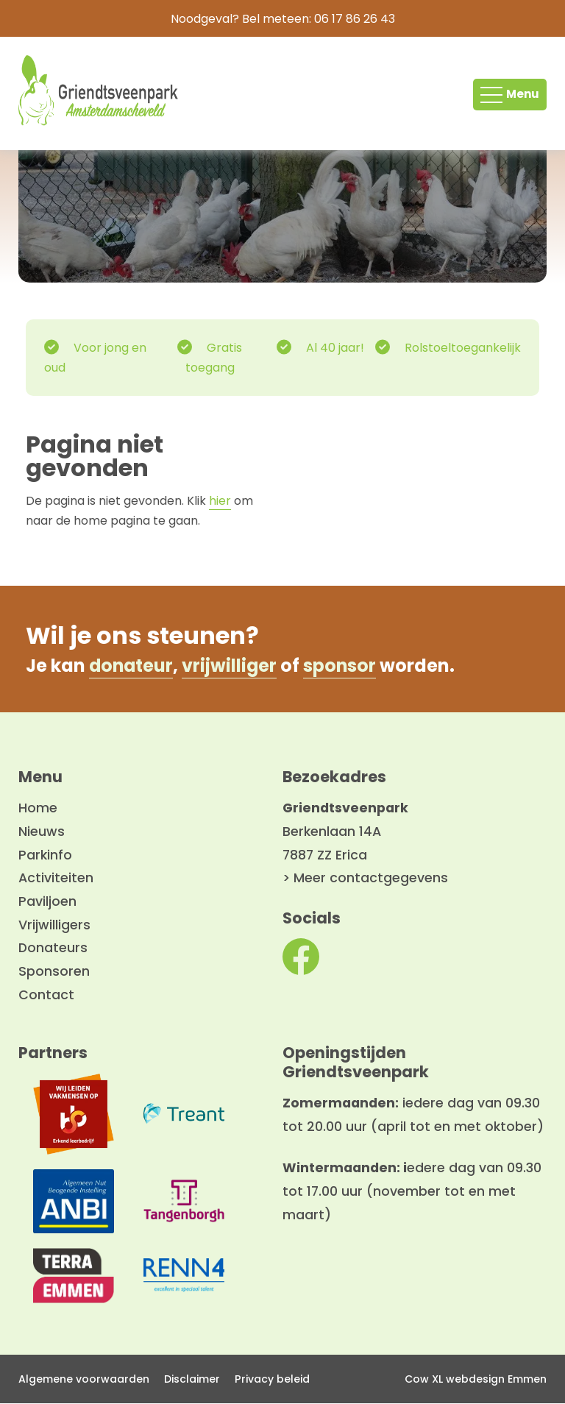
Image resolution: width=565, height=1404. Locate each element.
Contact (46, 995)
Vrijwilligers (54, 925)
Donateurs (53, 948)
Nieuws (41, 832)
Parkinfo (45, 855)
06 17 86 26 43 (354, 18)
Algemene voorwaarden (83, 1379)
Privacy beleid (272, 1379)
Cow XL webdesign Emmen (476, 1379)
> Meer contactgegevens (365, 878)
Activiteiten (55, 878)
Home (37, 809)
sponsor (343, 665)
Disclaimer (192, 1379)
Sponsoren (54, 972)
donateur (132, 665)
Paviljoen (47, 902)
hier (220, 501)
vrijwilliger (232, 665)
